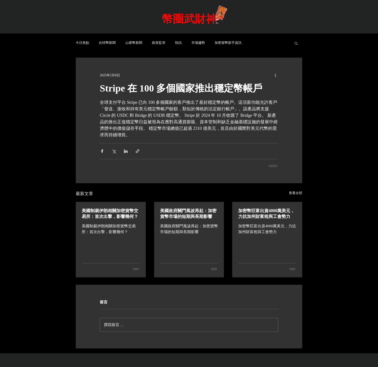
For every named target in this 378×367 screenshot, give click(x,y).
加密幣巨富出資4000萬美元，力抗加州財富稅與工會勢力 (266, 213)
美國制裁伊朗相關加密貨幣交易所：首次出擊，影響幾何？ (110, 213)
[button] (296, 43)
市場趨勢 (198, 43)
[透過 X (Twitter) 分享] (114, 151)
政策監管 (158, 43)
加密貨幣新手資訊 (228, 43)
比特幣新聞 (107, 43)
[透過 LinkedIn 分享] (125, 151)
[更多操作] (275, 75)
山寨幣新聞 (133, 43)
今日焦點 (82, 43)
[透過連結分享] (137, 151)
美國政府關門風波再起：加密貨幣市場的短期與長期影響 (188, 213)
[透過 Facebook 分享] (102, 151)
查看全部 (295, 193)
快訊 (178, 43)
